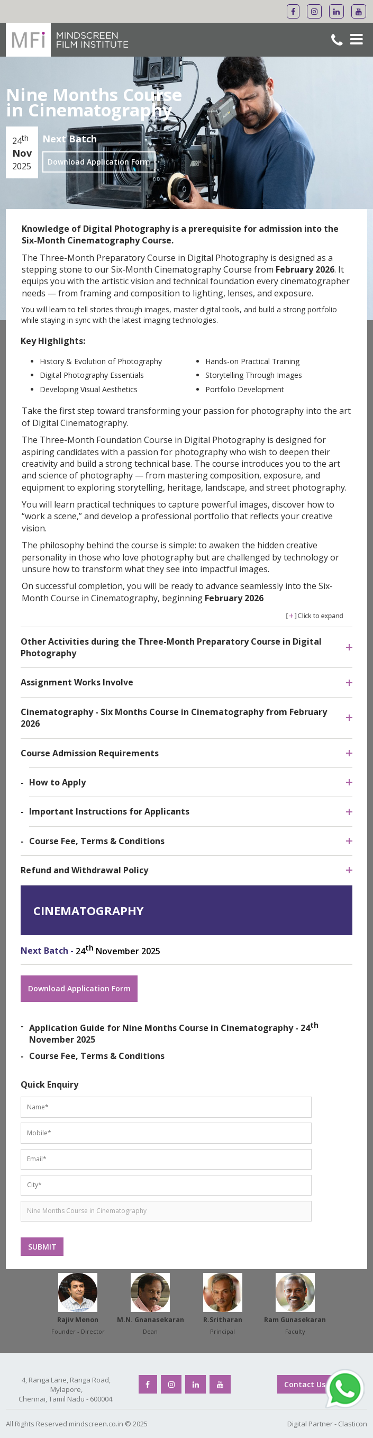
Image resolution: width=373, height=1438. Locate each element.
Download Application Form (99, 162)
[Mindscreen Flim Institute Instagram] (314, 11)
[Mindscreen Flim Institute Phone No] (337, 41)
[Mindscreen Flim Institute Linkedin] (336, 11)
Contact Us (304, 1384)
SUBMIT (42, 1247)
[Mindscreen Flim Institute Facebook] (293, 11)
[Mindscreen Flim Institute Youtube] (358, 11)
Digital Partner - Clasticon (327, 1423)
